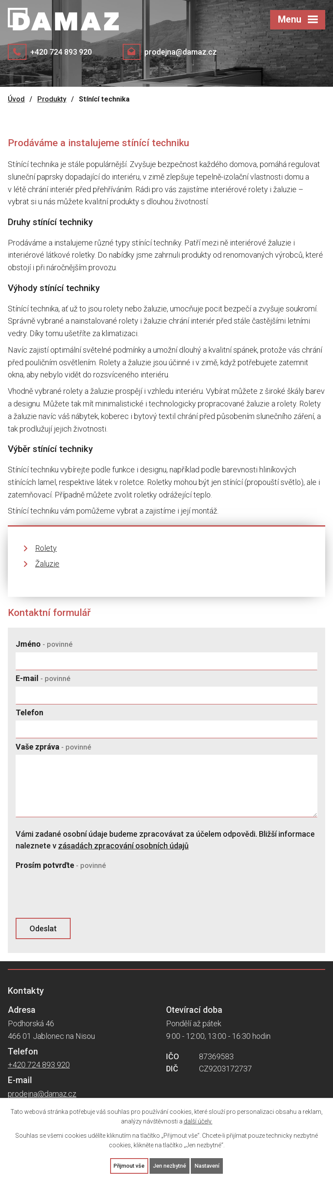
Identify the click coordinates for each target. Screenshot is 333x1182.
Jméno (44, 643)
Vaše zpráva (53, 746)
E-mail (43, 678)
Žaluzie (47, 563)
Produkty (51, 99)
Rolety (46, 548)
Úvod (16, 99)
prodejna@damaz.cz (180, 51)
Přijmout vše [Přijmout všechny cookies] (124, 1165)
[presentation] (80, 894)
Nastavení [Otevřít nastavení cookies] (212, 1165)
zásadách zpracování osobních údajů (123, 845)
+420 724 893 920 (61, 51)
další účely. (198, 1120)
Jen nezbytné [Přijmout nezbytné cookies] (170, 1165)
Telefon (29, 712)
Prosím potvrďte (61, 865)
